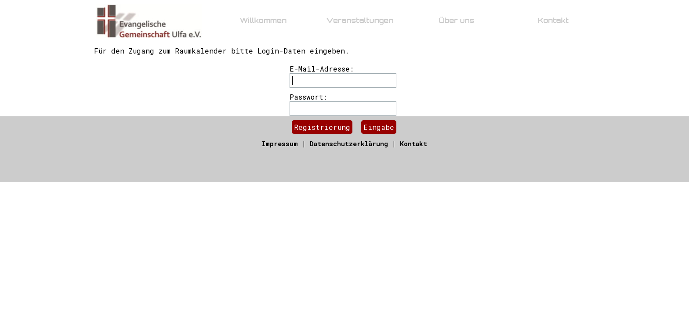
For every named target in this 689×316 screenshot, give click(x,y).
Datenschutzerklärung (349, 144)
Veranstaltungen (359, 20)
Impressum (280, 144)
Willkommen (263, 20)
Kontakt (413, 144)
